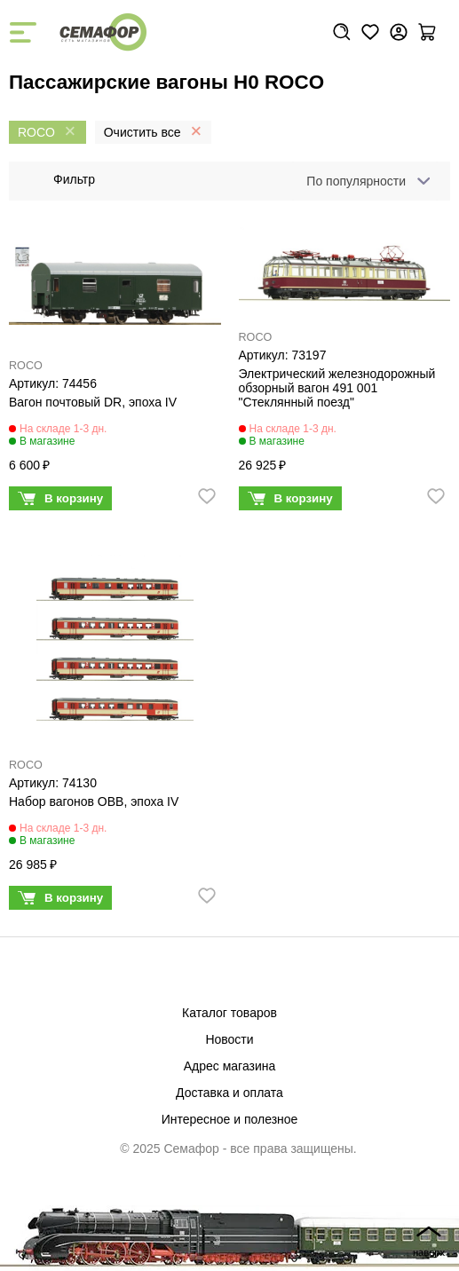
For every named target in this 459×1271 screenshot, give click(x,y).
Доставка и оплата (229, 1092)
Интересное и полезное (230, 1119)
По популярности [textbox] (356, 181)
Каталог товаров (229, 1013)
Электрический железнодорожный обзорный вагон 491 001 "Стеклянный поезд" (337, 388)
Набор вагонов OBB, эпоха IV (93, 801)
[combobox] (365, 181)
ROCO (26, 365)
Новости (229, 1039)
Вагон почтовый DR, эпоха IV (93, 402)
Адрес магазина (230, 1066)
